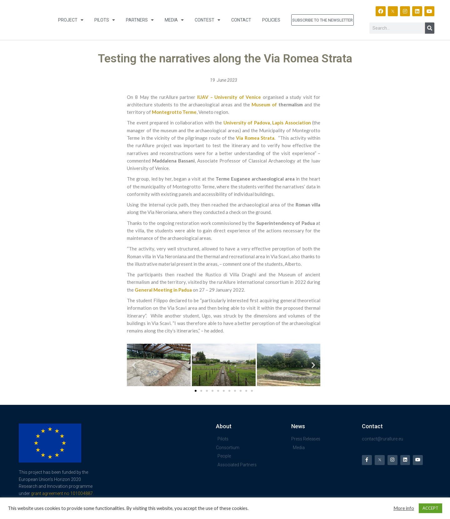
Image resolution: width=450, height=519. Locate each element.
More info (403, 508)
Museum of (264, 104)
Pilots (104, 20)
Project (70, 20)
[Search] (429, 28)
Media (174, 20)
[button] (134, 365)
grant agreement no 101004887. (62, 493)
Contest (207, 20)
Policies (271, 19)
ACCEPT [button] (430, 508)
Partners (140, 20)
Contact (241, 19)
